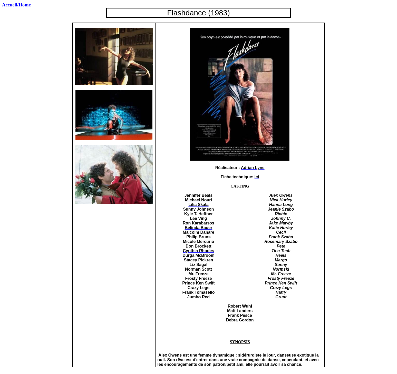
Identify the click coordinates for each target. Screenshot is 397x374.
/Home (16, 4)
